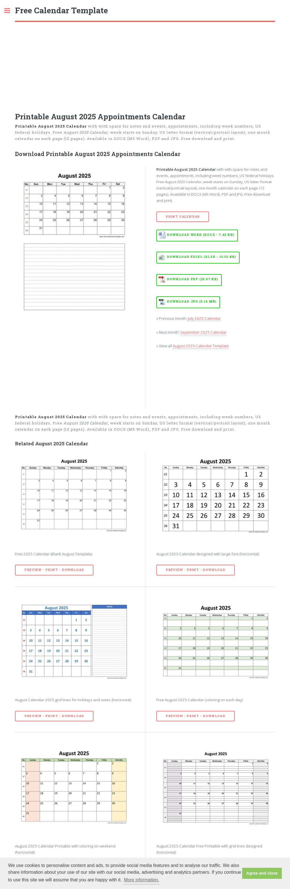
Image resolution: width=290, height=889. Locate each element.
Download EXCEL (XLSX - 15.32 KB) (201, 257)
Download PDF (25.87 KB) (192, 279)
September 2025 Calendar (203, 332)
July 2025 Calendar (204, 318)
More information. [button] (141, 879)
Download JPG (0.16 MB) (191, 301)
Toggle (10, 10)
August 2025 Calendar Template (201, 345)
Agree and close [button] (262, 873)
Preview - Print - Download (54, 570)
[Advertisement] (145, 64)
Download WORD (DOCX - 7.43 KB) (200, 235)
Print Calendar (183, 217)
